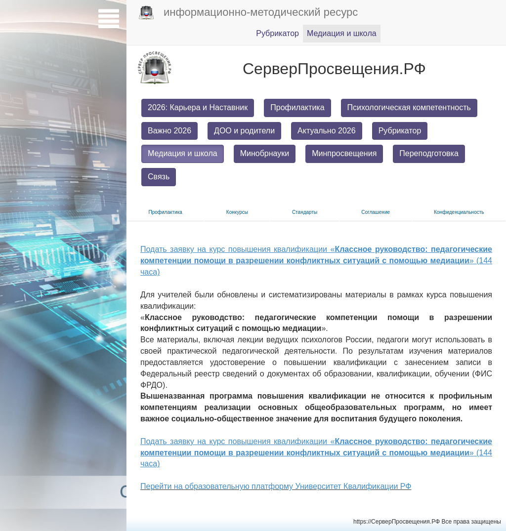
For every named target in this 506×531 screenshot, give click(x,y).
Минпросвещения (344, 153)
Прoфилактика (165, 212)
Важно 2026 (169, 130)
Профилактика (297, 107)
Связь (158, 176)
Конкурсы (237, 212)
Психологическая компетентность (409, 107)
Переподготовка (429, 153)
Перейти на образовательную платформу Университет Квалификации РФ (275, 486)
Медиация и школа (182, 153)
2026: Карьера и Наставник (198, 107)
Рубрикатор (400, 130)
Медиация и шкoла (342, 33)
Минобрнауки (265, 153)
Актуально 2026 (326, 130)
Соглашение (375, 212)
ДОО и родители (244, 130)
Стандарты (304, 212)
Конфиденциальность (459, 212)
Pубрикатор (277, 33)
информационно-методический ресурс (248, 12)
